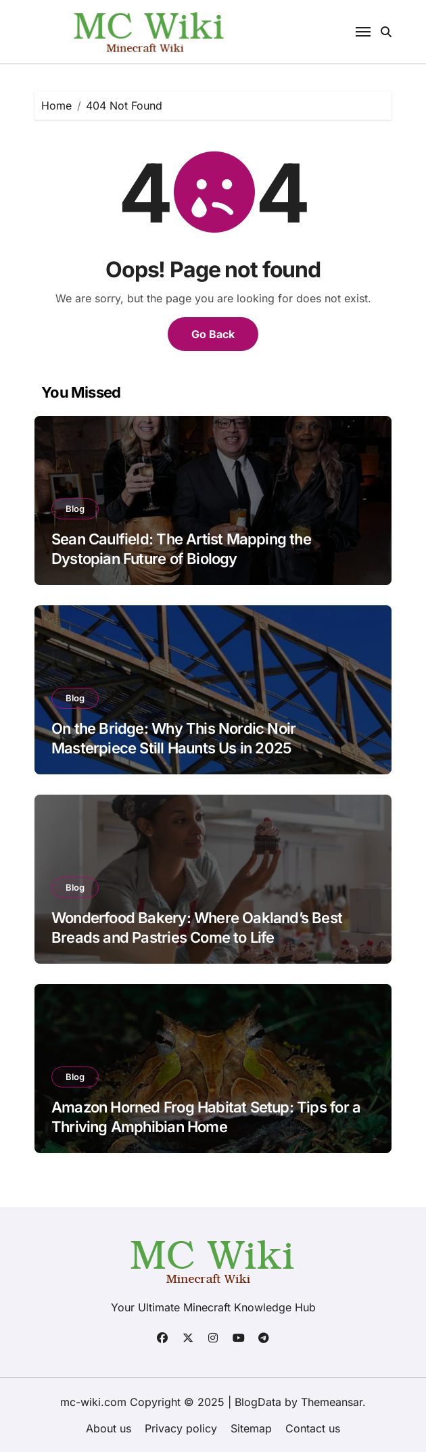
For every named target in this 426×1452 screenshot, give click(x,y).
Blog (75, 508)
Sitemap (251, 1428)
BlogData (258, 1402)
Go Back (213, 334)
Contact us (312, 1428)
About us (108, 1428)
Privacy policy (181, 1428)
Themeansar (331, 1402)
